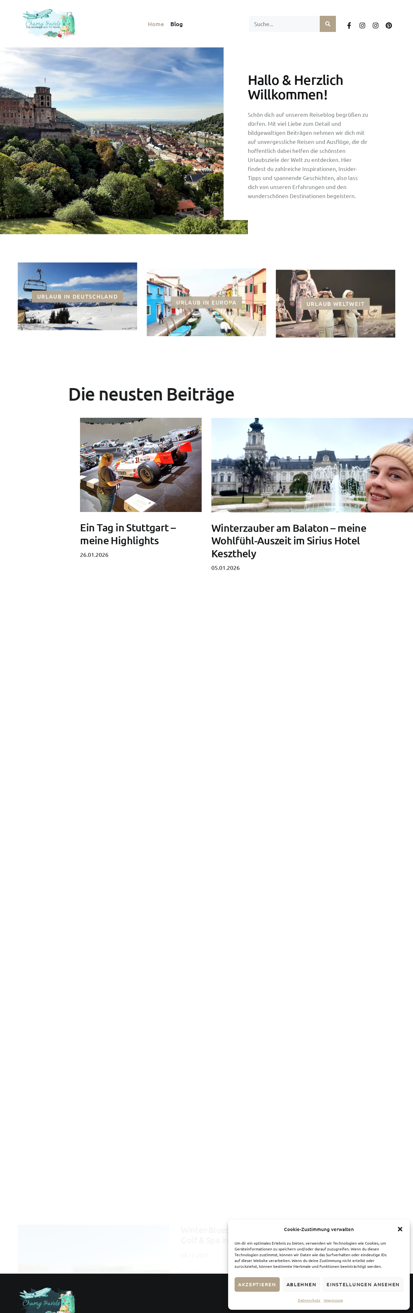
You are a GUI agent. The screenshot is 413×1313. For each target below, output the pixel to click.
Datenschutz (309, 1300)
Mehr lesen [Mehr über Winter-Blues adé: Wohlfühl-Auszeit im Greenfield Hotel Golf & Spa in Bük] (195, 1205)
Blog (176, 24)
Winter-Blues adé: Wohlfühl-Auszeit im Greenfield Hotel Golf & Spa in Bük (285, 1143)
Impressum (333, 1300)
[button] (400, 1229)
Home (156, 24)
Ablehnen (302, 1284)
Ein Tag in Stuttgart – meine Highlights (128, 570)
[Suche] (328, 24)
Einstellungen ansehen (363, 1284)
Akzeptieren (257, 1284)
